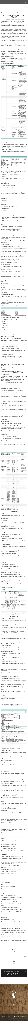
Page (13, 950)
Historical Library (18, 1016)
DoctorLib (4, 1016)
